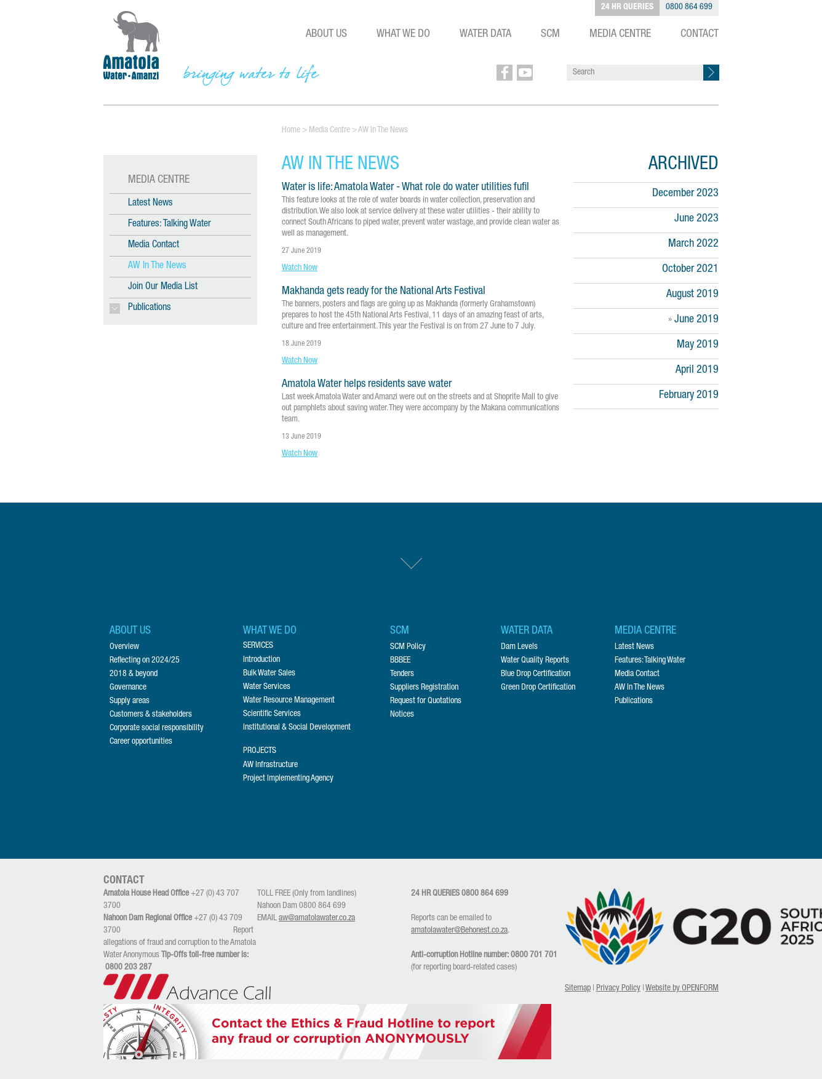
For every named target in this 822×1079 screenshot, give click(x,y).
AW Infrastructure (270, 765)
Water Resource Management (289, 700)
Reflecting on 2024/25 (145, 660)
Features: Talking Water (169, 224)
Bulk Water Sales (269, 673)
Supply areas (130, 701)
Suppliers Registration (424, 687)
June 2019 (696, 319)
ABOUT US (326, 34)
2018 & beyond (134, 674)
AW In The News (157, 266)
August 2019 (692, 294)
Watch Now (299, 268)
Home (291, 130)
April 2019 (697, 370)
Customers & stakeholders (151, 715)
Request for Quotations (425, 701)
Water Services (266, 687)
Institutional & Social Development (297, 727)
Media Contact (153, 245)
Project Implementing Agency (288, 778)
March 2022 (693, 244)
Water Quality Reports (535, 660)
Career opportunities (141, 742)
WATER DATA (485, 34)
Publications (634, 701)
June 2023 (696, 219)
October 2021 (690, 269)
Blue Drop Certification (535, 674)
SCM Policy (408, 647)
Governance (128, 687)
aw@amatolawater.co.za (317, 918)
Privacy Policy (618, 988)
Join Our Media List (163, 287)
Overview (124, 647)
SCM (550, 34)
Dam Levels (519, 647)
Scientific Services (272, 714)
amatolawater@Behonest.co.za (459, 930)
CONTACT (699, 34)
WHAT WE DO (403, 34)
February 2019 (689, 395)
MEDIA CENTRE (620, 34)
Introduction (261, 660)
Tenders (402, 674)
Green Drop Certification (538, 687)
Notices (402, 715)
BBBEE (400, 660)
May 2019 (698, 345)
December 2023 (685, 193)
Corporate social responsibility (157, 728)
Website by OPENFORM (682, 988)
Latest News (150, 204)
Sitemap (578, 988)
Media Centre (329, 130)
